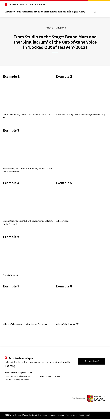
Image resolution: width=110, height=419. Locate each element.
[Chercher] (94, 11)
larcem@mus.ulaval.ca (22, 379)
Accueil (49, 27)
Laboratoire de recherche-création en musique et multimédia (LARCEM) (45, 11)
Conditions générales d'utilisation (52, 415)
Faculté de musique (36, 4)
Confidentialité (84, 415)
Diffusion (60, 27)
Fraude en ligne (71, 415)
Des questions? (91, 361)
